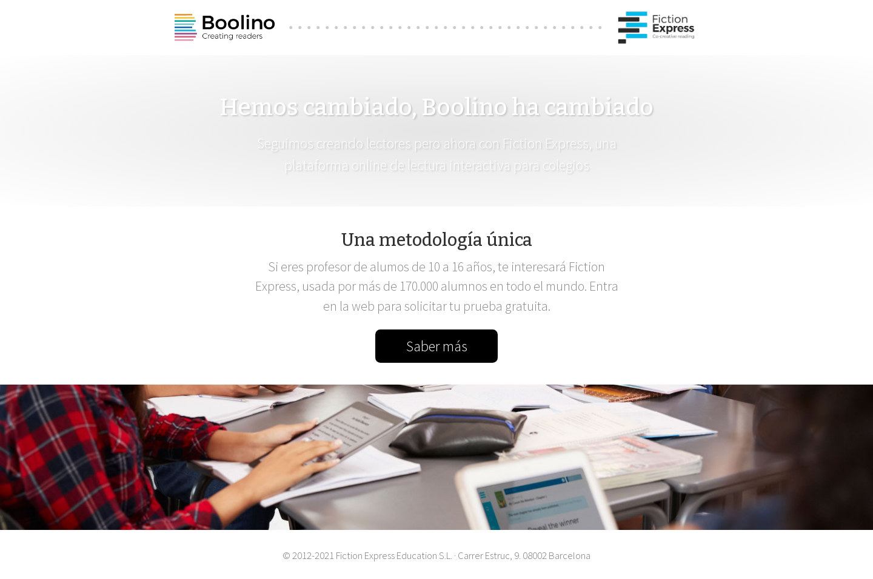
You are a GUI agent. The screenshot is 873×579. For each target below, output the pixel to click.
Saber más (436, 346)
